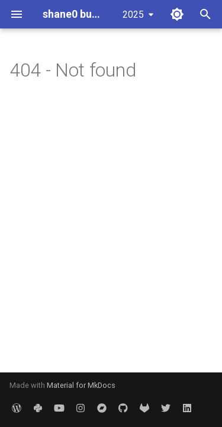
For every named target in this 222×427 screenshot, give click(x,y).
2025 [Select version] (133, 14)
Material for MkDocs (81, 385)
